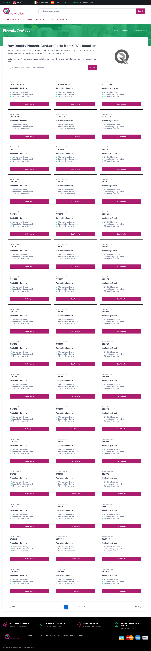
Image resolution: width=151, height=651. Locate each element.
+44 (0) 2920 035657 (24, 2)
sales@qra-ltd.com (86, 2)
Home (29, 20)
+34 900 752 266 (59, 2)
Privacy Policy (69, 636)
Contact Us (62, 20)
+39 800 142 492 (42, 2)
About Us (40, 20)
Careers (81, 636)
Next (138, 607)
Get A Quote (29, 104)
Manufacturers (11, 20)
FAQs (50, 20)
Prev (12, 607)
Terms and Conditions (53, 636)
